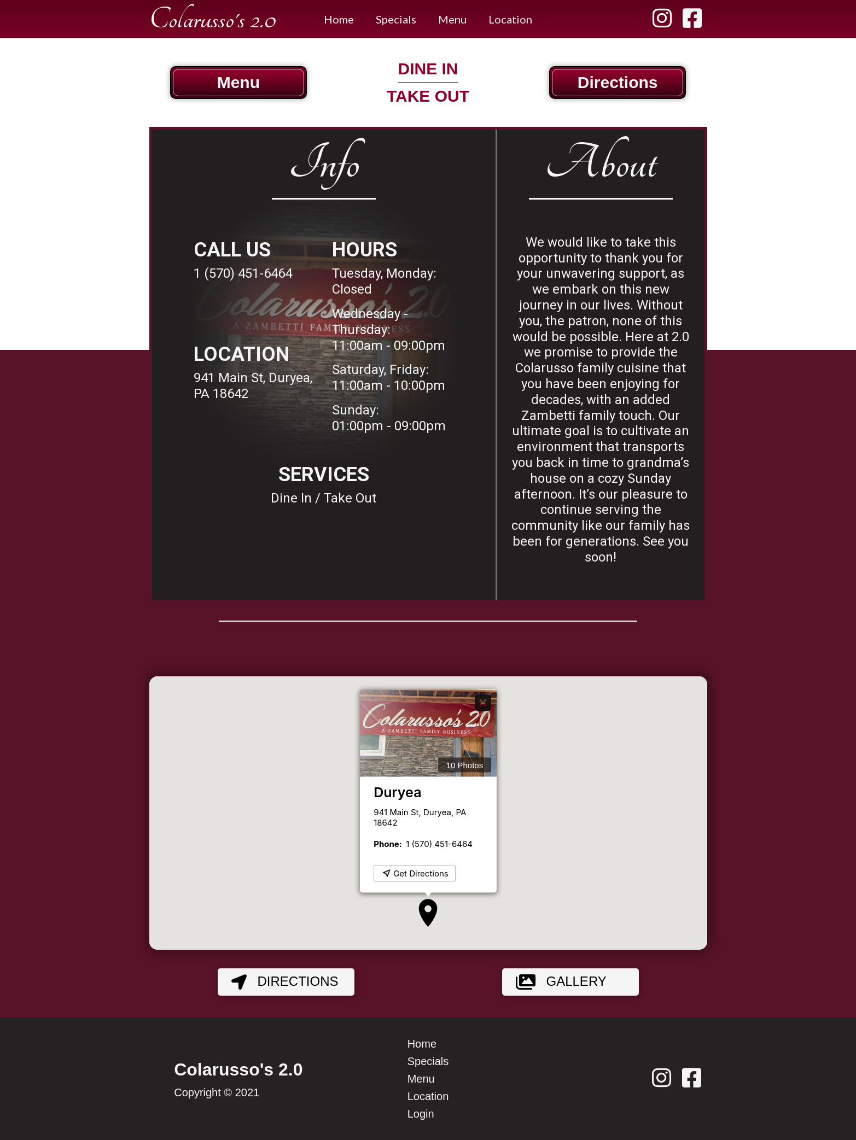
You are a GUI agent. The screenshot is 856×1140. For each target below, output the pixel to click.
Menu (452, 19)
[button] (428, 912)
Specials (396, 19)
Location (510, 19)
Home (339, 19)
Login (420, 1114)
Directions (279, 982)
